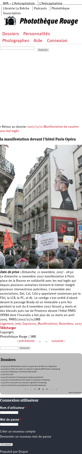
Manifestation (47, 324)
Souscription (12, 13)
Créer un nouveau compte (18, 431)
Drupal (23, 451)
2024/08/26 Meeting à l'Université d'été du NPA (19, 372)
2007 (78, 324)
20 (47, 389)
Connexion (57, 41)
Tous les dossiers (75, 393)
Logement (7, 324)
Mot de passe (10, 419)
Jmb (18, 324)
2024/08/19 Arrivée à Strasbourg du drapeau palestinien (22, 377)
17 (35, 389)
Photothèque (60, 8)
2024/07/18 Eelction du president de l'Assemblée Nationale (23, 385)
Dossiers (10, 34)
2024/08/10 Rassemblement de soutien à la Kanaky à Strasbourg (25, 380)
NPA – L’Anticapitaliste (19, 3)
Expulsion (29, 324)
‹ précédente (26, 341)
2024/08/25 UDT (7, 374)
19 (43, 389)
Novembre (66, 324)
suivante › (58, 341)
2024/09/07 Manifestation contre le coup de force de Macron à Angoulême (29, 366)
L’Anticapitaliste (50, 3)
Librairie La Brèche (16, 8)
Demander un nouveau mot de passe (25, 436)
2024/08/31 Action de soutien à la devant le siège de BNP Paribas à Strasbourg (30, 369)
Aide (38, 41)
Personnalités (36, 34)
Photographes (15, 41)
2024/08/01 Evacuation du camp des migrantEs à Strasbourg (24, 383)
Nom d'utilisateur (13, 408)
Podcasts (40, 8)
